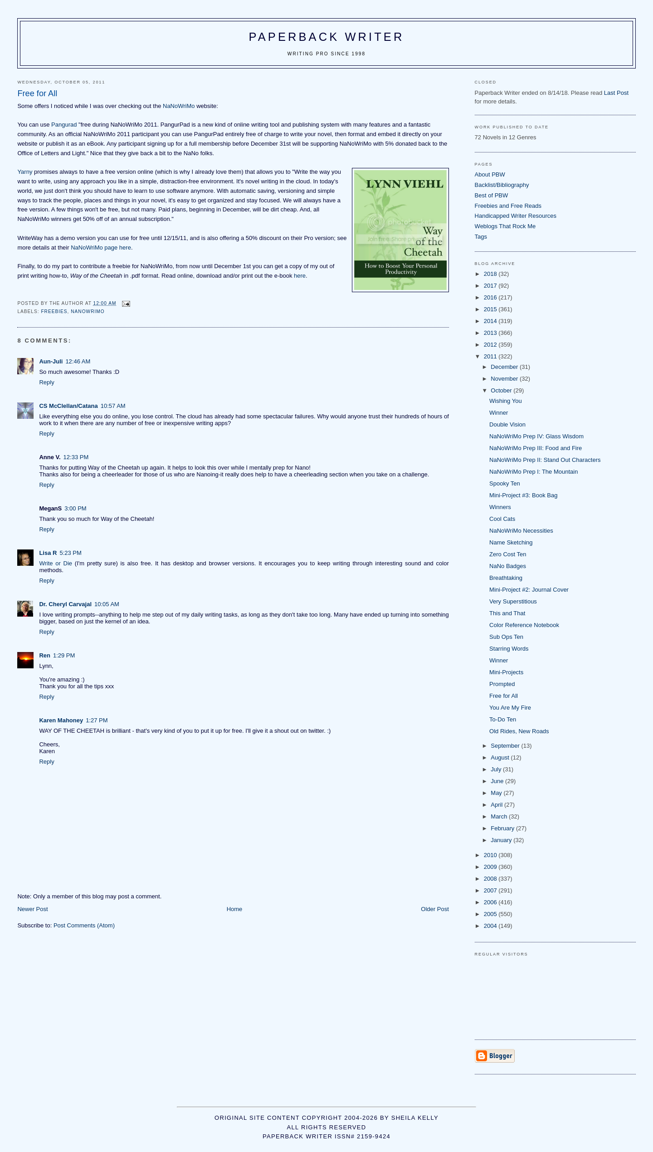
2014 (491, 321)
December (505, 366)
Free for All (503, 695)
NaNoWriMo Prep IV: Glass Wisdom (536, 436)
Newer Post (32, 909)
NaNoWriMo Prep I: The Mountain (533, 471)
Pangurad (64, 124)
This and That (507, 613)
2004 (491, 925)
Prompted (502, 684)
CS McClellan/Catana (68, 405)
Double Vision (507, 424)
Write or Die (55, 563)
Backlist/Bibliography (502, 184)
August (501, 757)
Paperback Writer (326, 36)
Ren (44, 655)
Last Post (616, 92)
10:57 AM (113, 405)
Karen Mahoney (61, 720)
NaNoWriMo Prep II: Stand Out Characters (544, 459)
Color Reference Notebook (524, 625)
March (500, 816)
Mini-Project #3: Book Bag (523, 495)
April (497, 804)
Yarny (24, 171)
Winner (498, 412)
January (502, 840)
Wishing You (505, 400)
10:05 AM (106, 604)
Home (235, 909)
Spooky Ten (504, 483)
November (505, 378)
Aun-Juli (51, 361)
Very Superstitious (513, 601)
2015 (491, 309)
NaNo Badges (507, 566)
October (502, 390)
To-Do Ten (502, 719)
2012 (491, 344)
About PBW (490, 174)
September (506, 745)
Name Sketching (510, 542)
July (497, 769)
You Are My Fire (510, 707)
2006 (491, 902)
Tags (481, 236)
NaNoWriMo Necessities (521, 530)
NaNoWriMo (179, 106)
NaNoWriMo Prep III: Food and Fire (535, 448)
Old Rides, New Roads (519, 731)
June (498, 781)
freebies (54, 311)
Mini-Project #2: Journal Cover (529, 589)
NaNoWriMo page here (101, 247)
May (497, 792)
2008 (491, 878)
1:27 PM (96, 720)
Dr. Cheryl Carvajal (65, 604)
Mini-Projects (506, 672)
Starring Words (508, 648)
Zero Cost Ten (507, 554)
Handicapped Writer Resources (515, 215)
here (300, 275)
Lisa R (48, 552)
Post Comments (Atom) (84, 925)
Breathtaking (505, 577)
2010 (491, 855)
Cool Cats (502, 518)
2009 (491, 866)
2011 (491, 356)
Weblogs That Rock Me (505, 226)
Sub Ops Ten (506, 636)
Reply (46, 382)
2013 (491, 332)
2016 (491, 297)
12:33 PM (76, 457)
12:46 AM (77, 361)
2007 (491, 890)
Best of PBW (491, 195)
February (503, 828)
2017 (491, 285)
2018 (491, 273)
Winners (500, 507)
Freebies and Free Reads (508, 205)
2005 (491, 914)
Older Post (434, 909)
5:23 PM (70, 552)
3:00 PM (75, 508)
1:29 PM (64, 655)
